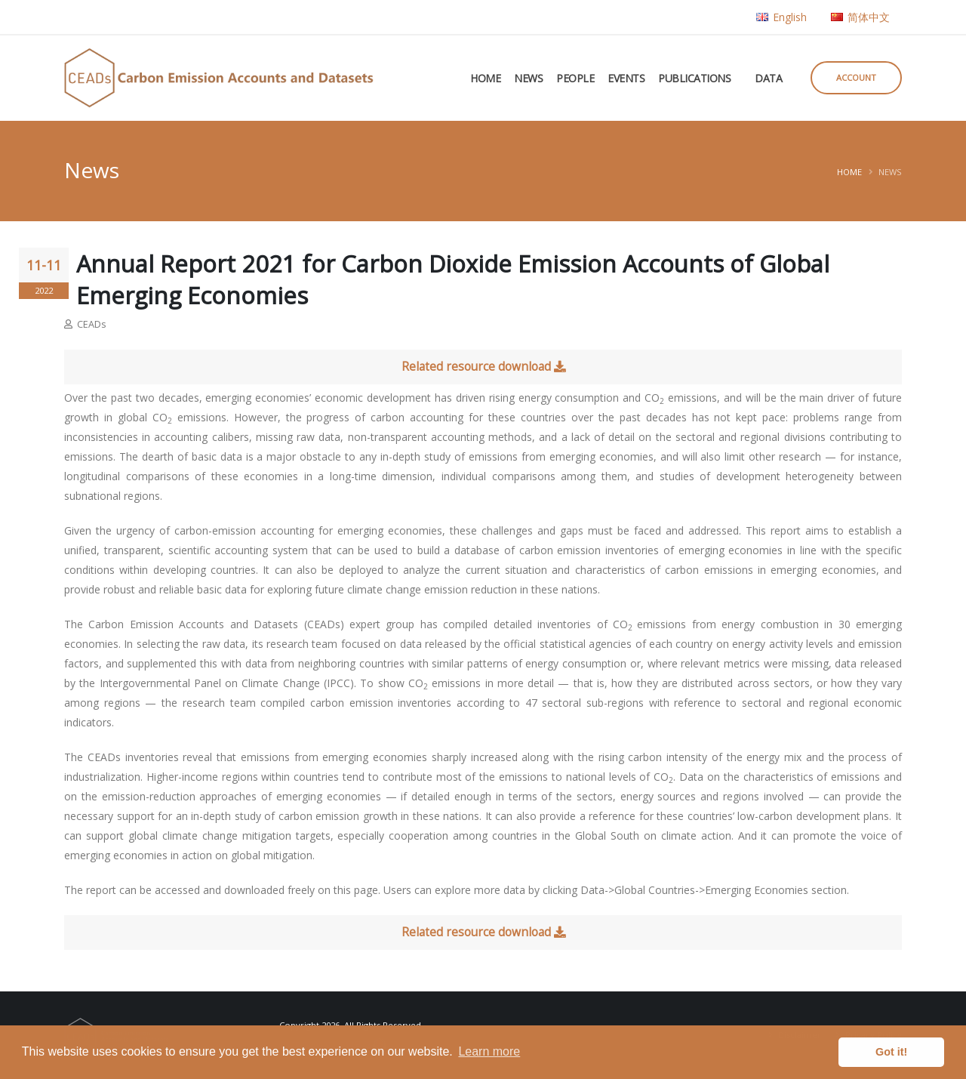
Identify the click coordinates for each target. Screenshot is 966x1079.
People (575, 78)
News (528, 78)
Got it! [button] (891, 1052)
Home (485, 78)
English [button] (781, 17)
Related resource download (483, 367)
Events (626, 78)
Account (856, 77)
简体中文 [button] (860, 17)
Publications (694, 78)
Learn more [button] (489, 1051)
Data (768, 78)
